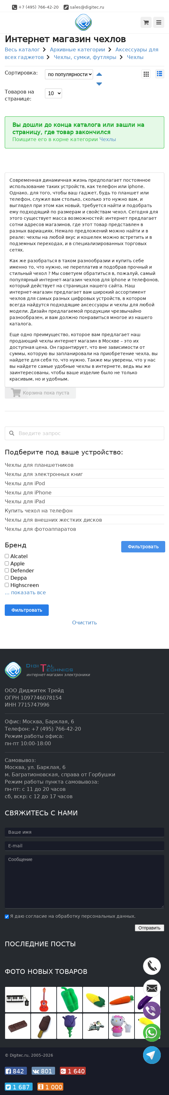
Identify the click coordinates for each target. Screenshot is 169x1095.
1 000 (50, 1087)
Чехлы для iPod (25, 483)
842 (16, 1071)
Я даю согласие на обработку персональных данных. (70, 916)
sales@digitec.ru (87, 7)
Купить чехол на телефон (38, 511)
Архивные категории (77, 50)
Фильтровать (143, 546)
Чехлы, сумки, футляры (85, 57)
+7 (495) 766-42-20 (38, 7)
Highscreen (22, 585)
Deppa (16, 578)
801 (43, 1071)
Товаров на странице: (19, 95)
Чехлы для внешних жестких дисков (53, 520)
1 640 (73, 1071)
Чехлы (135, 57)
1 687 (19, 1087)
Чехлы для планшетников (39, 465)
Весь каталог (22, 50)
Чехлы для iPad (25, 502)
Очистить (84, 623)
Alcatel (16, 556)
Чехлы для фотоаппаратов (40, 529)
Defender (19, 571)
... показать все (25, 593)
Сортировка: (21, 73)
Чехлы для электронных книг (44, 474)
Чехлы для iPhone (28, 493)
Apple (15, 564)
